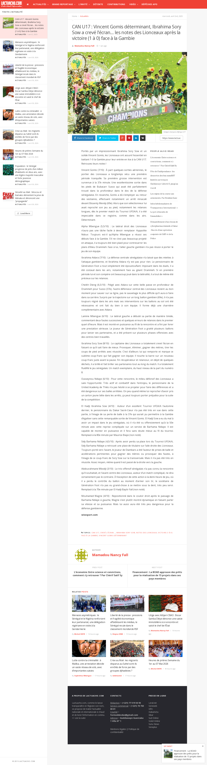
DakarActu (153, 712)
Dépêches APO (149, 4)
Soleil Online (154, 721)
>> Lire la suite (79, 718)
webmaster (117, 676)
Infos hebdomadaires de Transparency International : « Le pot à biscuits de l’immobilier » (164, 210)
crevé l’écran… (107, 533)
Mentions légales (118, 729)
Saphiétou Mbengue (82, 676)
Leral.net (153, 702)
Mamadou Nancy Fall (84, 46)
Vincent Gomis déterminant (113, 535)
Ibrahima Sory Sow (125, 533)
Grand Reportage (62, 4)
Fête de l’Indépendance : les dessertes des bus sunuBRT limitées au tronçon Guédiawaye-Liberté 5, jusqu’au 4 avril (164, 179)
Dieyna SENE (118, 634)
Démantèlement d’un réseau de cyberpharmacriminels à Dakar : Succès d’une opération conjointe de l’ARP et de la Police (164, 230)
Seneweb (153, 706)
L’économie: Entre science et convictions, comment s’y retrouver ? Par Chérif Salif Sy (163, 161)
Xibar (151, 715)
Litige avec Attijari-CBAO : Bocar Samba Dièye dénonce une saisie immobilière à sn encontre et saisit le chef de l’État (28, 94)
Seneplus (153, 727)
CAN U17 (95, 533)
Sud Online (154, 718)
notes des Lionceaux (146, 533)
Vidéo (132, 4)
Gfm (151, 709)
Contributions (116, 4)
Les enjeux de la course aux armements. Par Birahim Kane (163, 196)
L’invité (83, 4)
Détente (98, 4)
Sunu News (154, 724)
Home (74, 16)
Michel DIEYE (79, 634)
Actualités (39, 4)
